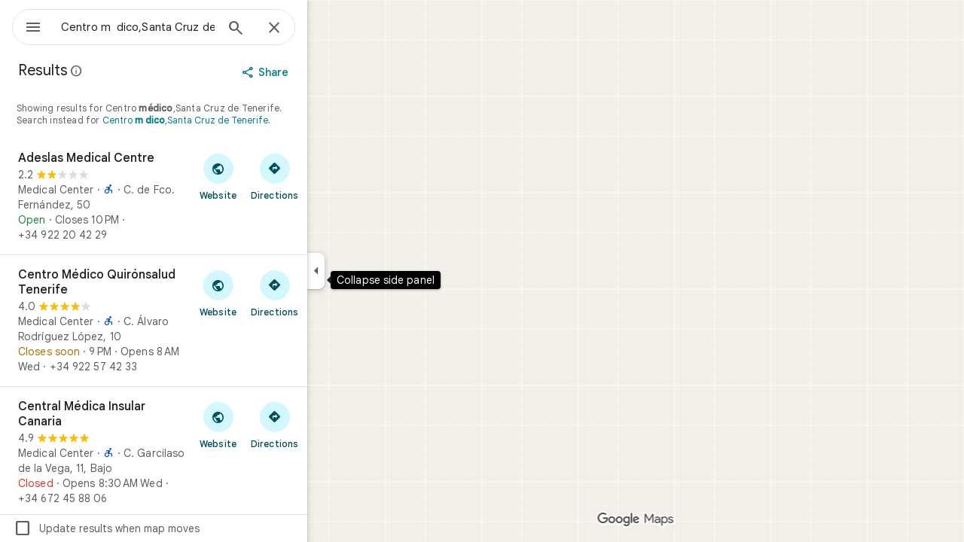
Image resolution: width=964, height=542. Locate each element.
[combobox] (177, 27)
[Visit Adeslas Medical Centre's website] (272, 176)
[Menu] (27, 25)
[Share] (321, 72)
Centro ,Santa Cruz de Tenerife (239, 120)
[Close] (328, 28)
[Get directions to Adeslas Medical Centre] (328, 176)
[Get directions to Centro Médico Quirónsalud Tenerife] (328, 292)
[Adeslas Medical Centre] (208, 196)
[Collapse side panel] (370, 271)
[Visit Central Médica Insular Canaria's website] (272, 424)
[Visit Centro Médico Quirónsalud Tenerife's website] (272, 292)
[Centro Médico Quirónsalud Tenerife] (208, 320)
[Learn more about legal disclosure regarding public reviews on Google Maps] (131, 71)
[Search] (290, 29)
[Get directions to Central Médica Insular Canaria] (328, 424)
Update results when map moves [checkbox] (161, 528)
